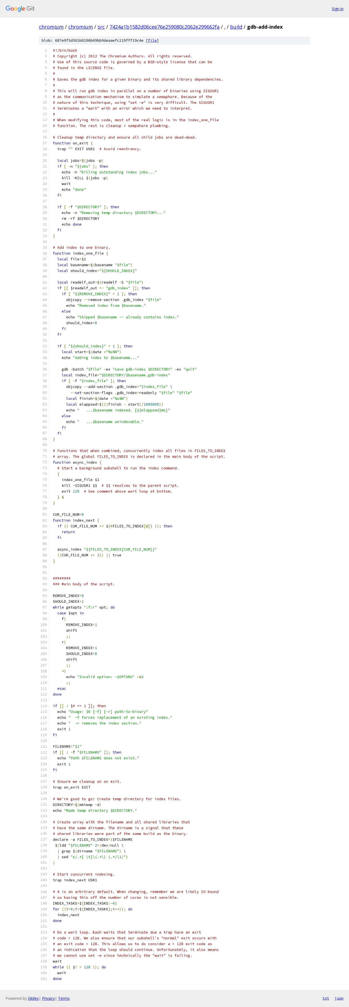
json (339, 998)
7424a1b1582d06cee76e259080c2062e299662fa (165, 26)
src (101, 26)
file (152, 40)
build (236, 26)
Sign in (337, 8)
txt (325, 998)
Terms (64, 998)
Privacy (48, 998)
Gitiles (33, 998)
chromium (51, 26)
